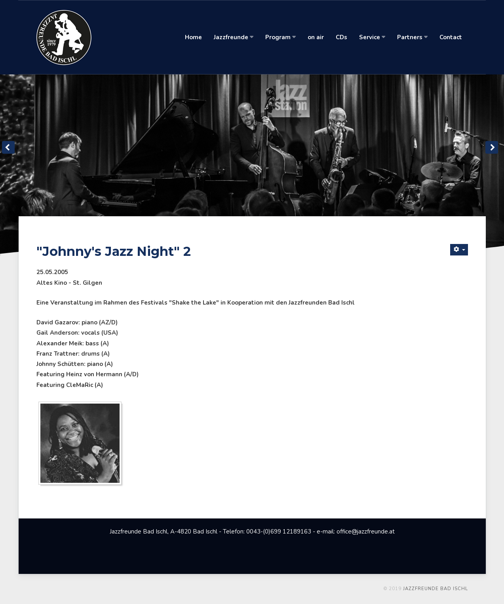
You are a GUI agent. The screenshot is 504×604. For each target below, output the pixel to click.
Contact (450, 37)
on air (316, 37)
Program (280, 37)
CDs (341, 37)
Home (193, 37)
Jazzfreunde (233, 37)
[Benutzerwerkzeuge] (459, 249)
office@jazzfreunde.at (366, 531)
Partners (412, 37)
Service (372, 37)
